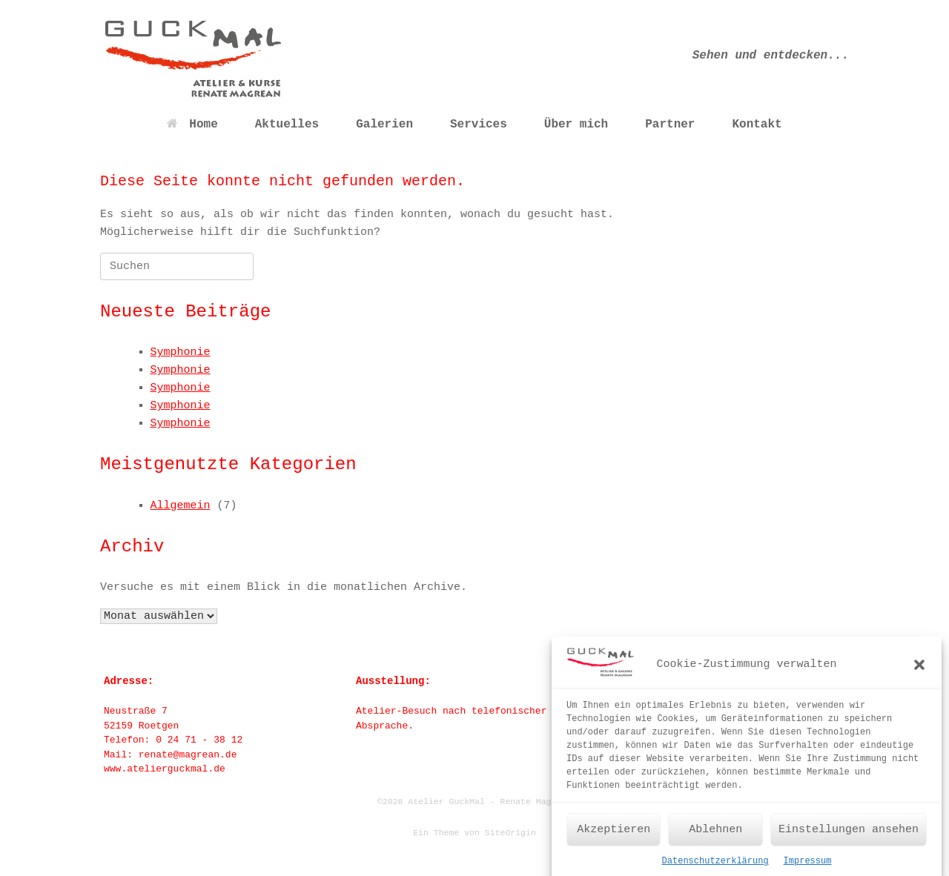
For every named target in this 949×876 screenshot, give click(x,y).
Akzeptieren (613, 836)
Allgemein (181, 506)
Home (192, 124)
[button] (919, 672)
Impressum (808, 868)
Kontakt (756, 124)
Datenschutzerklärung (715, 868)
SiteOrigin (510, 832)
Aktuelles (287, 124)
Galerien (384, 124)
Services (478, 124)
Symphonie (181, 352)
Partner (670, 124)
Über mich (576, 124)
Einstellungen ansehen (848, 836)
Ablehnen (715, 836)
